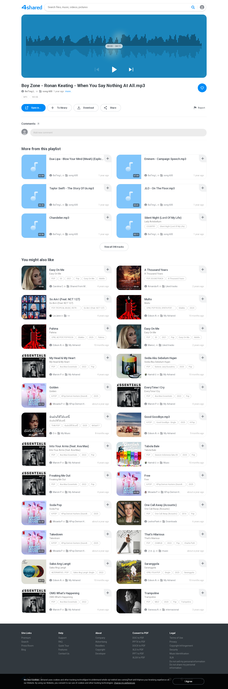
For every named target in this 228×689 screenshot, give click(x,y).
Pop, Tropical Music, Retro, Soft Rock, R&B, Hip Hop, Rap (66, 308)
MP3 (25, 97)
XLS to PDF (138, 649)
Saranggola (189, 572)
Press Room (27, 645)
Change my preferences (124, 683)
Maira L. (150, 345)
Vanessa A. (151, 609)
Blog (23, 649)
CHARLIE (158, 543)
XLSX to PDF (139, 657)
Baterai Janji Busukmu (165, 367)
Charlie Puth (189, 543)
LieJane (55, 315)
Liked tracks (169, 286)
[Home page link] (32, 7)
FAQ (60, 641)
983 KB (35, 97)
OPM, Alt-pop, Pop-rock (62, 337)
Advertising (101, 641)
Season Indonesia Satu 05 (166, 455)
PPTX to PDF (139, 641)
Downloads (169, 521)
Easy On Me (89, 278)
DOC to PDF (138, 638)
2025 (91, 337)
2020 (166, 602)
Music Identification (179, 653)
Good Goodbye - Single (166, 422)
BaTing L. (28, 91)
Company (100, 638)
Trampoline (186, 602)
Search (24, 641)
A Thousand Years (176, 278)
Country (150, 226)
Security (174, 649)
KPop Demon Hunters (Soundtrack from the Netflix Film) (76, 396)
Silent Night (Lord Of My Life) (172, 226)
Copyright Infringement (181, 645)
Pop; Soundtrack (154, 278)
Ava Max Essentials (68, 367)
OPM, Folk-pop (153, 572)
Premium (26, 638)
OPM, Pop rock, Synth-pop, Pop (161, 308)
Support (62, 638)
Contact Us (63, 653)
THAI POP (55, 425)
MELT (157, 602)
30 (61, 278)
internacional (170, 609)
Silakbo (182, 308)
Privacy (173, 641)
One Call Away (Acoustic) (166, 514)
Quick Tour (63, 645)
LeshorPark (151, 521)
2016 (184, 514)
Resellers (100, 645)
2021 (69, 278)
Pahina (101, 337)
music (163, 551)
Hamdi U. (150, 374)
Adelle (102, 278)
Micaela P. (56, 404)
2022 (84, 367)
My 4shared (167, 315)
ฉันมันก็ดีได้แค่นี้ (71, 425)
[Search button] (193, 7)
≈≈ (67, 315)
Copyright (100, 649)
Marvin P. (55, 374)
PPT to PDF (138, 653)
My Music (63, 433)
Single (167, 572)
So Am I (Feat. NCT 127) (94, 308)
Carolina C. (56, 286)
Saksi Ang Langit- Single (83, 572)
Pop (53, 278)
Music (164, 462)
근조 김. (149, 551)
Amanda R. (151, 286)
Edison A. (150, 315)
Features (62, 649)
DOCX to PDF (139, 645)
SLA (172, 657)
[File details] (34, 167)
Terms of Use (176, 638)
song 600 (45, 91)
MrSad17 (96, 425)
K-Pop (54, 396)
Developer (100, 653)
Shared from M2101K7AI (77, 286)
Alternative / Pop (60, 572)
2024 (192, 308)
